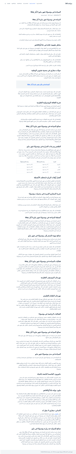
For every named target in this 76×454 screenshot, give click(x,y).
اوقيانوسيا (8, 3)
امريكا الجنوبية (13, 3)
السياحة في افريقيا (32, 3)
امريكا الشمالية (19, 3)
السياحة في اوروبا (38, 3)
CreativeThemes (43, 451)
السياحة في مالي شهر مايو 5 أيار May (38, 84)
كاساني (56, 414)
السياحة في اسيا (25, 3)
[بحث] (4, 3)
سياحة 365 (68, 3)
